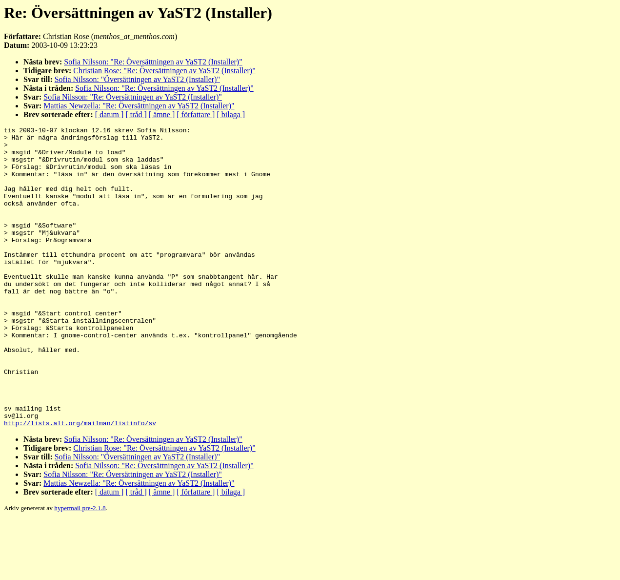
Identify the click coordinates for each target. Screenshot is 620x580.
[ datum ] (109, 114)
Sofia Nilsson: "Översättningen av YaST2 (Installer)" (137, 79)
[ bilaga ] (231, 114)
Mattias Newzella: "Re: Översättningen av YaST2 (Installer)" (138, 106)
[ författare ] (196, 114)
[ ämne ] (162, 114)
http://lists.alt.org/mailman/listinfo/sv (80, 482)
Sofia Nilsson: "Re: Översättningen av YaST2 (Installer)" (153, 62)
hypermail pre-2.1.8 (79, 568)
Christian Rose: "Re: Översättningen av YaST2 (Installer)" (164, 70)
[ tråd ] (136, 114)
